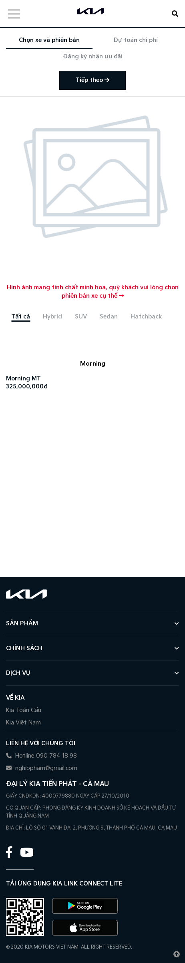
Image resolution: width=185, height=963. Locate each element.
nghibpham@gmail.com (41, 768)
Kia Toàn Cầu (23, 710)
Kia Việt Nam (23, 722)
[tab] (20, 316)
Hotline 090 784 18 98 (41, 755)
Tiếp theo (92, 80)
